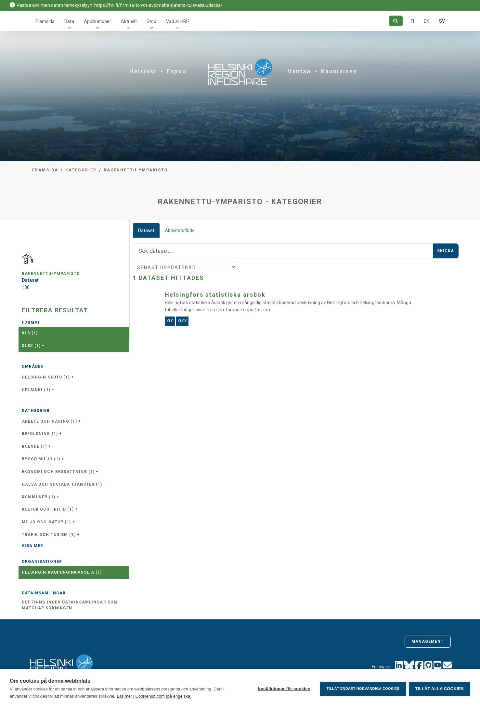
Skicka (445, 251)
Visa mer (33, 545)
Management (427, 641)
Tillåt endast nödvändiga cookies (362, 688)
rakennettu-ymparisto (136, 170)
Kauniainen (339, 71)
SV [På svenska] (442, 21)
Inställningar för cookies (283, 688)
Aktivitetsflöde (180, 230)
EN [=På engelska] (426, 21)
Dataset (146, 230)
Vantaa (299, 71)
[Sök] (395, 21)
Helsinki (142, 71)
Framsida (45, 21)
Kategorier (81, 170)
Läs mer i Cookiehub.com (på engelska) (154, 696)
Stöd (151, 21)
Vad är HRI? (177, 21)
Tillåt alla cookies (439, 688)
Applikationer (97, 21)
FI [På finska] (412, 21)
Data (69, 21)
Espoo (177, 71)
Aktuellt (129, 21)
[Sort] (186, 267)
